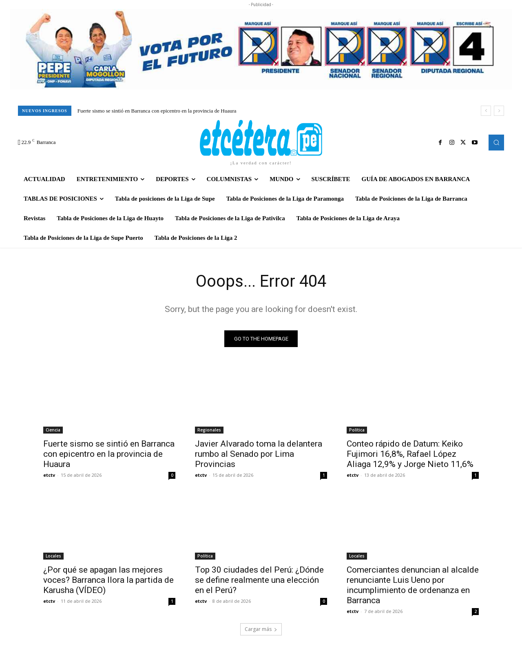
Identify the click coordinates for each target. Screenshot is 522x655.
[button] (496, 142)
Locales (53, 556)
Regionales (209, 430)
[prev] (486, 111)
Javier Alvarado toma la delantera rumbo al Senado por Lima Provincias (258, 454)
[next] (499, 111)
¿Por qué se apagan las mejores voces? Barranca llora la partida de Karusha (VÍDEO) (108, 580)
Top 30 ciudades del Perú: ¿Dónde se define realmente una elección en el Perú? (259, 580)
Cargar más (261, 629)
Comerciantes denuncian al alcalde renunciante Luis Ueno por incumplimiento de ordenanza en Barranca (413, 585)
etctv (49, 475)
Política (357, 430)
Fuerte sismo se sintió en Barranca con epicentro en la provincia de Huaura (157, 111)
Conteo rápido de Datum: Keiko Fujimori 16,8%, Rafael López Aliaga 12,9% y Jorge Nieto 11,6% (410, 454)
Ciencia (53, 430)
